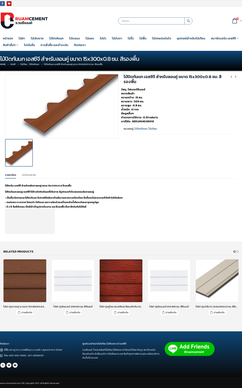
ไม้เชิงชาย (37, 38)
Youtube (15, 364)
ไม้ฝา (22, 38)
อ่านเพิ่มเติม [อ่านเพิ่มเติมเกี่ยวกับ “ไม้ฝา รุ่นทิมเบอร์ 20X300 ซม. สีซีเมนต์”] (74, 312)
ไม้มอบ (89, 38)
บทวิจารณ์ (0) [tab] (29, 174)
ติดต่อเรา (80, 45)
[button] (234, 251)
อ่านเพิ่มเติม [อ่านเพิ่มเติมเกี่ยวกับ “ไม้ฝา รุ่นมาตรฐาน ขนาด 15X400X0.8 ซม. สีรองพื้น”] (26, 312)
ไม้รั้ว (131, 38)
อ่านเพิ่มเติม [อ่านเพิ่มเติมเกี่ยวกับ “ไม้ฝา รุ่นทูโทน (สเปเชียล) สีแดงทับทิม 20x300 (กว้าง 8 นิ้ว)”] (122, 312)
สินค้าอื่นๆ (9, 45)
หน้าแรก (8, 38)
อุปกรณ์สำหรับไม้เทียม (191, 38)
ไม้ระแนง (74, 38)
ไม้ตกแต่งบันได (161, 38)
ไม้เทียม (153, 129)
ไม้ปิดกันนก (56, 38)
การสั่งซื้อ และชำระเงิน (54, 45)
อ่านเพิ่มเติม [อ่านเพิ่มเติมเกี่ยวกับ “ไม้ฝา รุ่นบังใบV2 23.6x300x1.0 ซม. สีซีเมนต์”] (219, 312)
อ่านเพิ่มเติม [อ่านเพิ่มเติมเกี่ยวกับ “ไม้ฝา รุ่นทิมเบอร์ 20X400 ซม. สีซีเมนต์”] (170, 312)
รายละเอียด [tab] (10, 174)
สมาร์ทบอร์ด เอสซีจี (223, 38)
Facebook (2, 364)
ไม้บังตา (117, 38)
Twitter (8, 364)
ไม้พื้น (142, 38)
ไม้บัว (103, 38)
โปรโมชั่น (29, 45)
